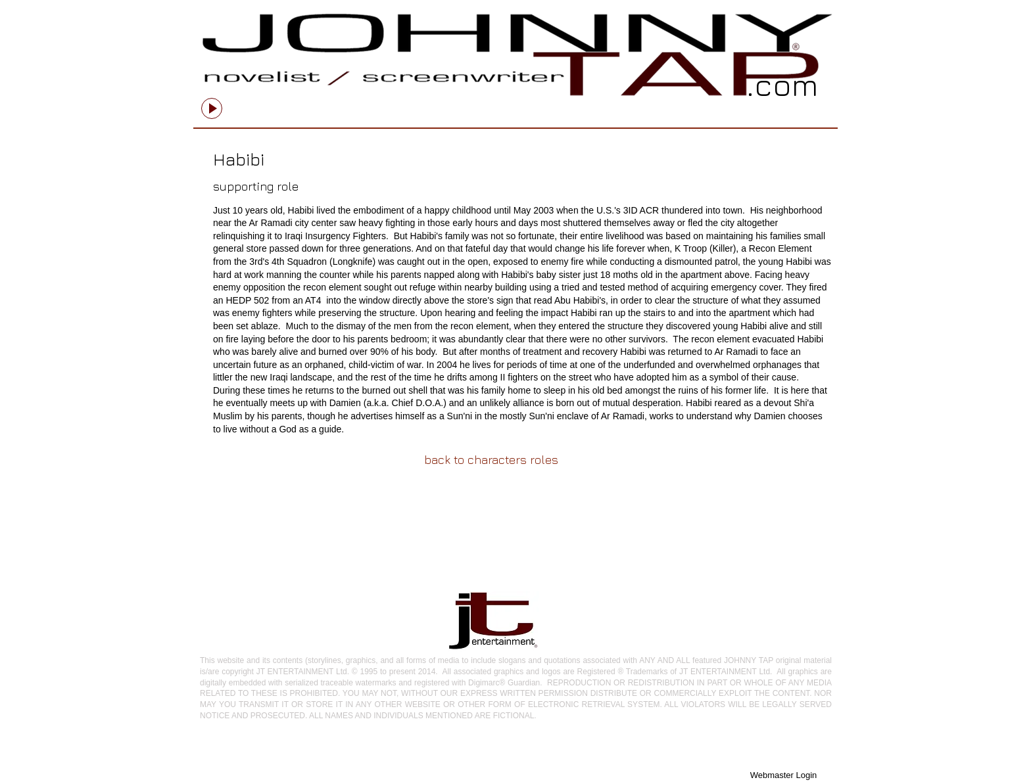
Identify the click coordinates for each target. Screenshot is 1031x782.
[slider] (365, 103)
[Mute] (351, 103)
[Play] (212, 108)
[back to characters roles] (491, 459)
